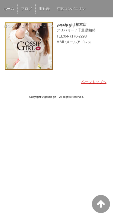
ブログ (26, 9)
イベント (68, 26)
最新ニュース (43, 26)
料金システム (14, 26)
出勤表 (44, 9)
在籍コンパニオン (71, 9)
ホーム (8, 9)
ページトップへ (93, 82)
